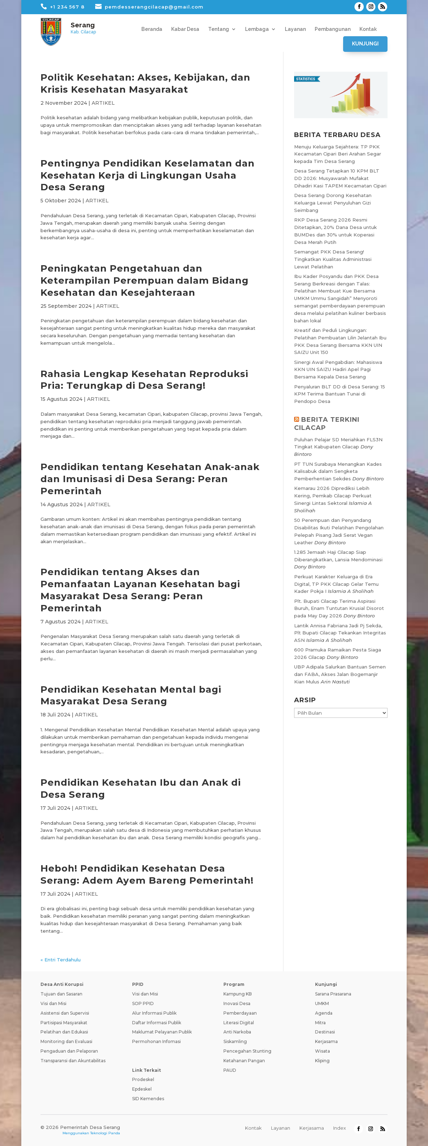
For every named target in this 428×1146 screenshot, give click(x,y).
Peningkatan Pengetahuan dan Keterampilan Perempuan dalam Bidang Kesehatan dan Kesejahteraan (144, 280)
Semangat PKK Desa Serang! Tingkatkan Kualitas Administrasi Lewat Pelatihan (333, 259)
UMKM (322, 1003)
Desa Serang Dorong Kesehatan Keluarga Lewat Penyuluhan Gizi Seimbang (333, 202)
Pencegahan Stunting (247, 1051)
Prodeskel (143, 1079)
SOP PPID (143, 1003)
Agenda (323, 1013)
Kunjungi (365, 44)
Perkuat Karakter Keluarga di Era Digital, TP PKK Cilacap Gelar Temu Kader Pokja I (336, 584)
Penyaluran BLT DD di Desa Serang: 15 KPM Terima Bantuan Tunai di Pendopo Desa (339, 394)
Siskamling (235, 1041)
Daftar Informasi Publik (156, 1022)
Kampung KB (237, 994)
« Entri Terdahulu (60, 959)
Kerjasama (326, 1041)
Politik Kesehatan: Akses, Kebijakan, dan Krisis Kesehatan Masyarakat (145, 83)
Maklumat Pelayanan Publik (162, 1032)
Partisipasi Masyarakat (63, 1022)
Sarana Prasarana (333, 994)
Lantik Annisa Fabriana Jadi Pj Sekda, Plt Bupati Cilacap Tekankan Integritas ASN (340, 633)
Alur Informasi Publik (154, 1013)
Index (339, 1128)
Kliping (322, 1060)
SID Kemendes (148, 1098)
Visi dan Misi (53, 1003)
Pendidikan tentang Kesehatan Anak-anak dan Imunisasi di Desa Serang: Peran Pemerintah (150, 479)
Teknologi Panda (105, 1133)
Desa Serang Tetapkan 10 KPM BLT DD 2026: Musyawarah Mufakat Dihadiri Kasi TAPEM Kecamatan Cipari (340, 178)
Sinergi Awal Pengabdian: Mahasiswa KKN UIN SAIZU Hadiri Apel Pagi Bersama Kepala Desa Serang (338, 369)
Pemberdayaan (240, 1013)
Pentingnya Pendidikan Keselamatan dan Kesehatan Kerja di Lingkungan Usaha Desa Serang (147, 175)
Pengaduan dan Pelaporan (69, 1051)
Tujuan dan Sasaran (61, 994)
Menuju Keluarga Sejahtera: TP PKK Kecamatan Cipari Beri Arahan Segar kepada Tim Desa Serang (337, 154)
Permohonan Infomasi (156, 1041)
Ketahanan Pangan (244, 1060)
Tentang (218, 29)
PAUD (229, 1070)
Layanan (295, 29)
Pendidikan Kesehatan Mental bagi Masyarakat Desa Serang (130, 695)
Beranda (151, 29)
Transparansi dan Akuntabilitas (72, 1060)
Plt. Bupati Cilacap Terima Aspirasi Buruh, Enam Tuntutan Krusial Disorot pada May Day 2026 (339, 608)
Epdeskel (142, 1089)
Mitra (320, 1022)
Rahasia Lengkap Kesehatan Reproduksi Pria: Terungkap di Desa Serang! (144, 380)
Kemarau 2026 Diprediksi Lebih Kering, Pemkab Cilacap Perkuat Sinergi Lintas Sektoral (333, 495)
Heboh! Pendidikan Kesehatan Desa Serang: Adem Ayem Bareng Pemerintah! (147, 874)
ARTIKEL (103, 103)
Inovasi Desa (236, 1003)
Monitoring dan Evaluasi (66, 1041)
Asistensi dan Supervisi (64, 1013)
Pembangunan (333, 29)
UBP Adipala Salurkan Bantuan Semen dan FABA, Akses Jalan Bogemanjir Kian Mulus (340, 674)
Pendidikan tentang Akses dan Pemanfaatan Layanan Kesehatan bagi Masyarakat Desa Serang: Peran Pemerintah (140, 589)
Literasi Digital (238, 1022)
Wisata (322, 1051)
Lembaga (257, 29)
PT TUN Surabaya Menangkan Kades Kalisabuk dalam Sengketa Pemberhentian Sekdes (338, 471)
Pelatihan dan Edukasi (64, 1032)
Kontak (368, 29)
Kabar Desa (185, 29)
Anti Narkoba (237, 1032)
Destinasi (325, 1032)
